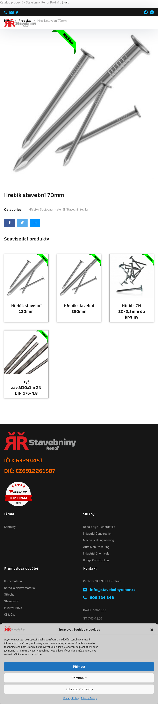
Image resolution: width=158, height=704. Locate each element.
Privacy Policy (71, 698)
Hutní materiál (13, 581)
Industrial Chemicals (96, 553)
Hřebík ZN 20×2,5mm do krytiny (131, 311)
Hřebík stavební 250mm (79, 308)
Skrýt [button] (65, 2)
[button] (152, 630)
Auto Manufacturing (96, 547)
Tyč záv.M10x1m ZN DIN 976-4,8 (26, 387)
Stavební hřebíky (77, 209)
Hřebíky (33, 209)
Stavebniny (11, 601)
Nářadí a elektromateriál (19, 588)
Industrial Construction (97, 533)
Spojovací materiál (52, 209)
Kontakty (10, 527)
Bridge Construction (96, 560)
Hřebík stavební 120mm (26, 308)
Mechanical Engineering (98, 540)
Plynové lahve (13, 607)
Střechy (9, 594)
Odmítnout (79, 678)
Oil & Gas (9, 614)
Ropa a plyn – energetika (99, 527)
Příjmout (79, 667)
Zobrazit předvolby (79, 689)
